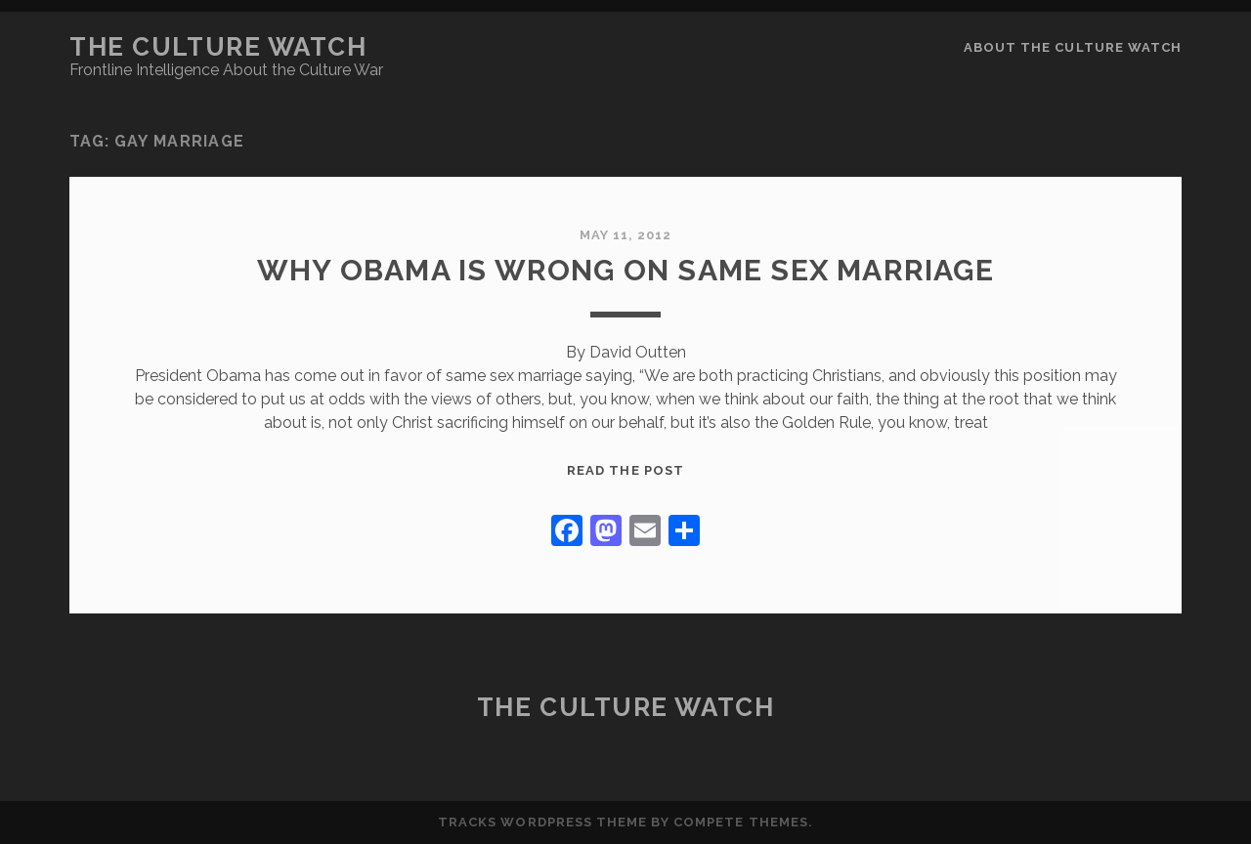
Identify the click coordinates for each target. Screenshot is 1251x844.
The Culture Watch (218, 47)
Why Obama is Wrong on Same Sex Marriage (625, 270)
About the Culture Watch (1073, 47)
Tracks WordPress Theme (542, 822)
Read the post (625, 470)
